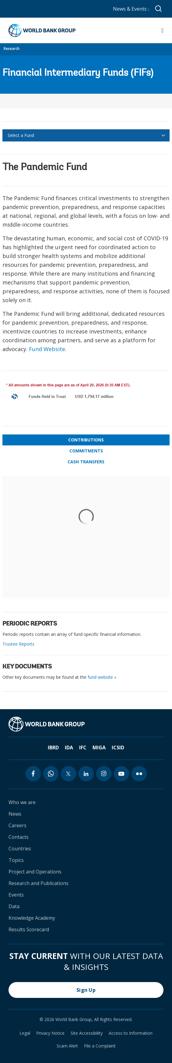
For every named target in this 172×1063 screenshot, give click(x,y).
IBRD (53, 747)
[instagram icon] (103, 773)
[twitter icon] (68, 773)
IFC (82, 747)
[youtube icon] (121, 773)
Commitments (86, 451)
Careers (17, 825)
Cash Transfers (86, 462)
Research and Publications (38, 883)
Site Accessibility (87, 1033)
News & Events (131, 8)
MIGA (99, 747)
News (15, 813)
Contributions (86, 440)
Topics (16, 860)
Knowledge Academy (32, 918)
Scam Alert (67, 1046)
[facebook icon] (33, 773)
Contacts (19, 837)
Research (11, 48)
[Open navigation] (162, 30)
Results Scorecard (29, 929)
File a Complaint (100, 1046)
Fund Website (47, 349)
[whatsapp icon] (50, 773)
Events (16, 894)
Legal (24, 1033)
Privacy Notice (50, 1033)
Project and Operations (35, 871)
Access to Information (131, 1033)
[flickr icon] (139, 773)
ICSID (118, 747)
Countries (20, 848)
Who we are (22, 802)
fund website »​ (102, 677)
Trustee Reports (18, 644)
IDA (69, 747)
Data (14, 906)
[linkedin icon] (86, 773)
